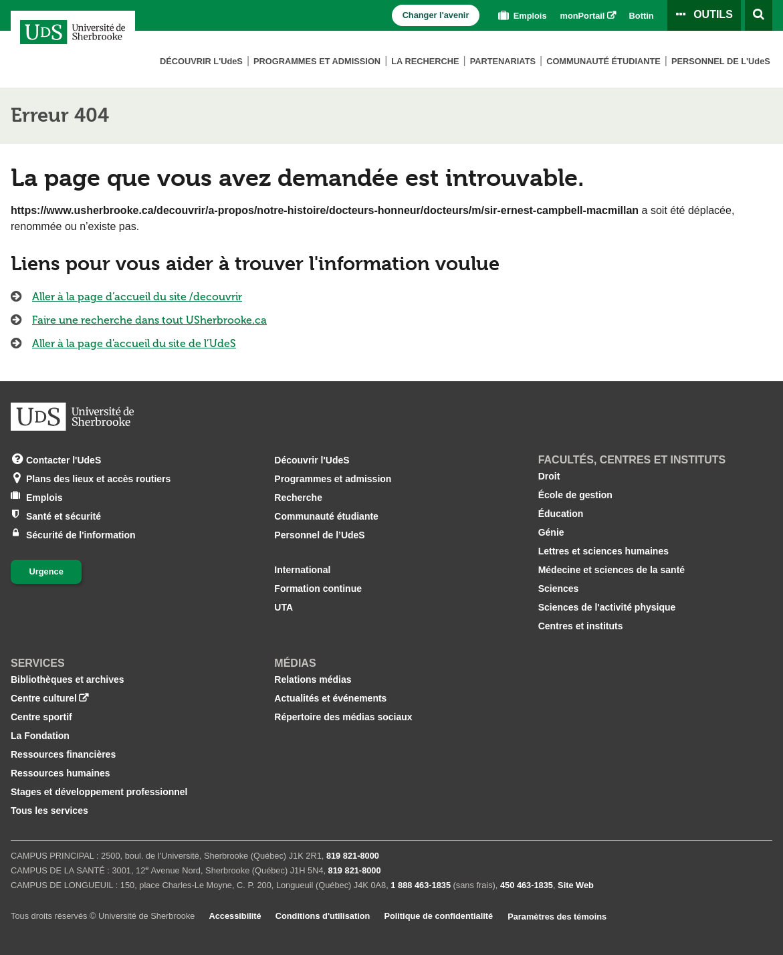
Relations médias (312, 679)
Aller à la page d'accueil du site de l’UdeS (134, 343)
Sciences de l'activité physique (607, 607)
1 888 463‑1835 (420, 885)
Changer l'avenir (436, 15)
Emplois (520, 16)
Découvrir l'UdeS (311, 460)
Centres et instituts (580, 626)
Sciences (558, 588)
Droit (549, 476)
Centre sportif (41, 717)
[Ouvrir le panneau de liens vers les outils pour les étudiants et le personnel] (704, 15)
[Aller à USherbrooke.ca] (72, 417)
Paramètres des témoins (557, 917)
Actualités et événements (330, 698)
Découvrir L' (201, 61)
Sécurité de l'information (81, 534)
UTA (283, 607)
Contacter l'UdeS (63, 459)
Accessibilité (235, 916)
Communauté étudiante (603, 61)
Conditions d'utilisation (322, 916)
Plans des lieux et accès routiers (98, 477)
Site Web (576, 885)
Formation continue (318, 588)
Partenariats (503, 61)
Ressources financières (63, 754)
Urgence (46, 571)
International (302, 569)
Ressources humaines (60, 773)
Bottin (641, 16)
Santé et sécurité (63, 515)
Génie (551, 532)
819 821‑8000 (352, 856)
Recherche (298, 497)
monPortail (582, 16)
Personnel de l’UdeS (319, 535)
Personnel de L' (720, 61)
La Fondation (40, 735)
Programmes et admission (316, 61)
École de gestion (575, 495)
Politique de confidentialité (438, 916)
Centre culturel (44, 698)
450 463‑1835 (526, 885)
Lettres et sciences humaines (603, 551)
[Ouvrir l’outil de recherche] (758, 15)
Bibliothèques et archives (67, 679)
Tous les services (49, 810)
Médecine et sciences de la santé (611, 569)
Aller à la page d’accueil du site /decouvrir (137, 296)
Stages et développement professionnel (99, 791)
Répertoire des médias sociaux (343, 717)
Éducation (561, 513)
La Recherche (425, 61)
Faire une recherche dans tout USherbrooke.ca (149, 320)
